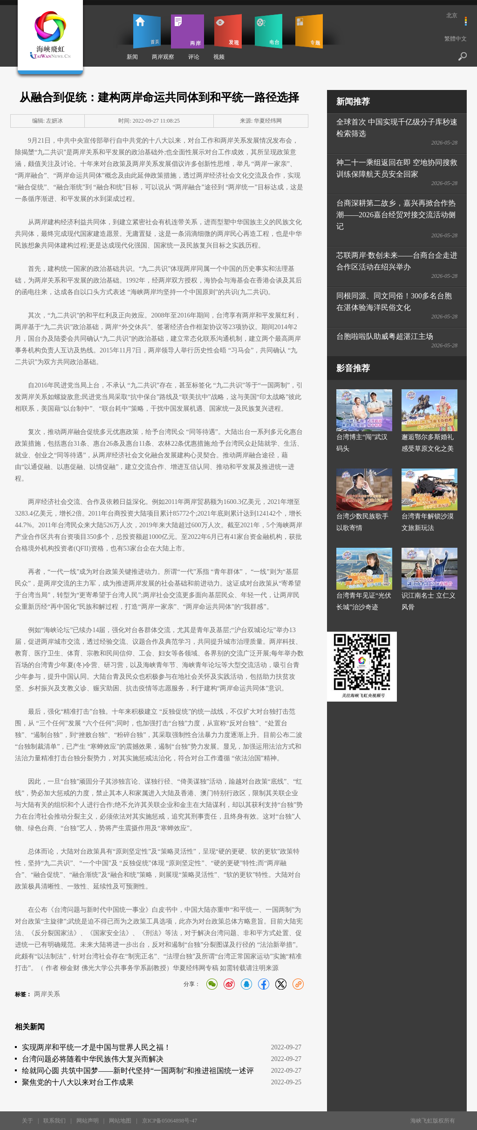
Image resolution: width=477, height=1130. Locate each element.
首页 (147, 31)
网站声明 (87, 1120)
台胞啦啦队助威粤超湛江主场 (384, 336)
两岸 (187, 31)
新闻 (132, 57)
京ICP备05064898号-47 (170, 1120)
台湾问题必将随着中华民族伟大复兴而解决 (93, 1059)
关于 (27, 1120)
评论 (193, 57)
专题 (309, 31)
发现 (228, 31)
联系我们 (54, 1120)
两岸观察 (163, 57)
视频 (219, 57)
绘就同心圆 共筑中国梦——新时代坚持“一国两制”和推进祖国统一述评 (138, 1071)
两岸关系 (47, 994)
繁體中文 (455, 38)
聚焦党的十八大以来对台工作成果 (78, 1082)
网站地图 (120, 1120)
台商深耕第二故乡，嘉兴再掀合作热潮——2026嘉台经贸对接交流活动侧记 (396, 214)
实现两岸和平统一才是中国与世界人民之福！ (96, 1047)
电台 (268, 31)
